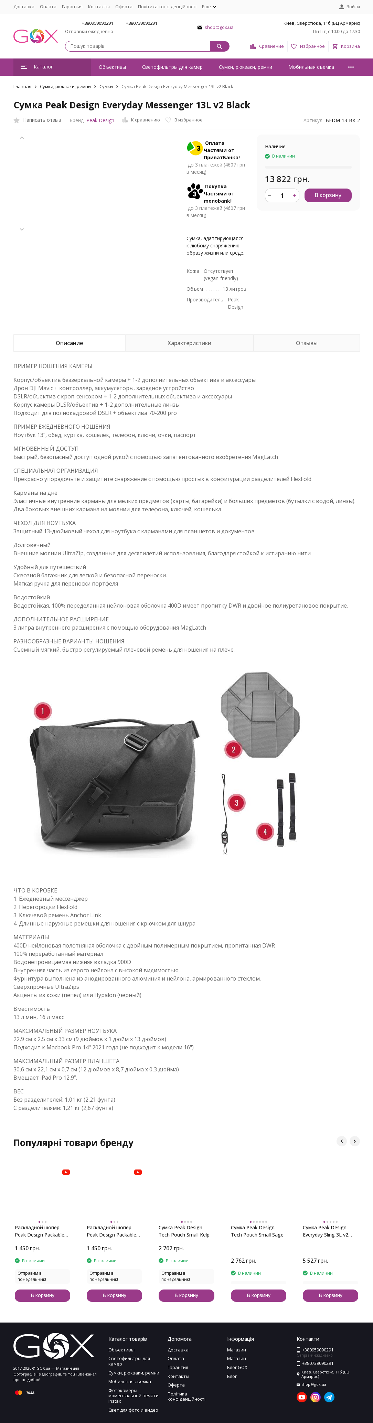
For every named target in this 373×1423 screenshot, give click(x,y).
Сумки (106, 86)
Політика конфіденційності (167, 6)
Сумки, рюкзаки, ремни (245, 67)
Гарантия (72, 6)
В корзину (328, 195)
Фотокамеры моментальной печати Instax (133, 1395)
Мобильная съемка (311, 67)
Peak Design (100, 120)
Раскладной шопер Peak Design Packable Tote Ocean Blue (39, 1231)
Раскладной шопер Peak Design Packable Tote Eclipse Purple (111, 1231)
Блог (232, 1376)
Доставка (23, 6)
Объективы (112, 67)
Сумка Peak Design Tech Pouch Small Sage (257, 1231)
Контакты (99, 6)
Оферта (123, 6)
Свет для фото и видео (133, 1410)
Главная (22, 86)
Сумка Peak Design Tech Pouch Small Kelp (184, 1231)
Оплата (48, 6)
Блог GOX (237, 1367)
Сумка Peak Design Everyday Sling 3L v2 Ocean (325, 1231)
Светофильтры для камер (172, 67)
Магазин (236, 1350)
